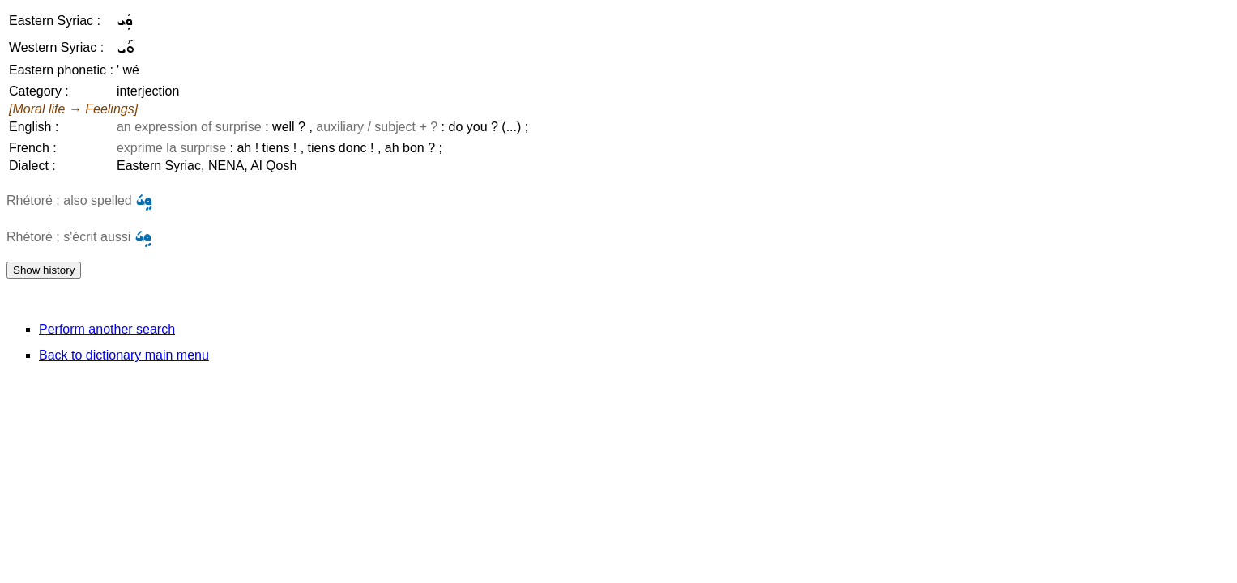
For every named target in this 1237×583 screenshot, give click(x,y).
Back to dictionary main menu (124, 355)
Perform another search (107, 329)
